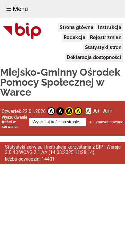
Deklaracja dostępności (94, 57)
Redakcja (74, 37)
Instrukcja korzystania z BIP (74, 147)
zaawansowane (109, 122)
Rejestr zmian (105, 37)
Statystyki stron (103, 47)
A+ (96, 111)
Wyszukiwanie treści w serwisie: (14, 122)
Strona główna (76, 27)
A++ (107, 111)
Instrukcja (109, 27)
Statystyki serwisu (24, 147)
